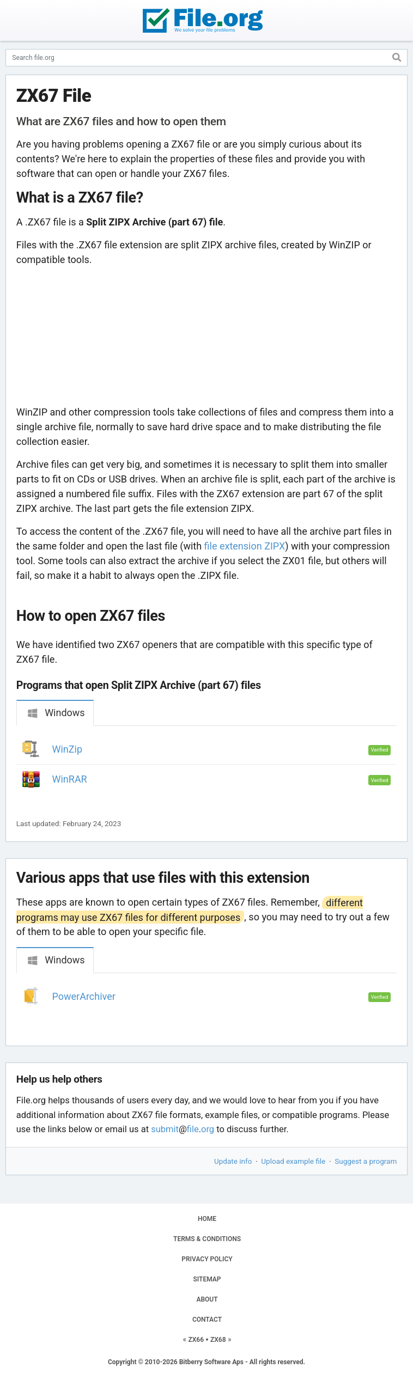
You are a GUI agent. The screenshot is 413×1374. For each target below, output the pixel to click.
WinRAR (69, 779)
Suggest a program (366, 1161)
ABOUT (206, 1299)
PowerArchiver (84, 996)
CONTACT (207, 1319)
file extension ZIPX (245, 546)
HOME (207, 1219)
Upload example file (293, 1161)
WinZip (67, 749)
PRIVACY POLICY (206, 1259)
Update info (233, 1161)
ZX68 (218, 1340)
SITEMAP (207, 1279)
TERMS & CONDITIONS (207, 1239)
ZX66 (196, 1340)
